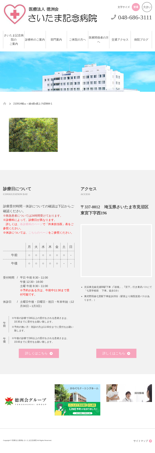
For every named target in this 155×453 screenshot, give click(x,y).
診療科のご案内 (35, 39)
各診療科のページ (31, 224)
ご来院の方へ (77, 39)
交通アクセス (120, 39)
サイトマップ (142, 441)
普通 (135, 7)
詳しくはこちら (39, 353)
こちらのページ (38, 232)
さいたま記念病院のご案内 (14, 39)
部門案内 (56, 39)
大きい (147, 7)
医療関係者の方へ (99, 39)
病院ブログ (141, 39)
